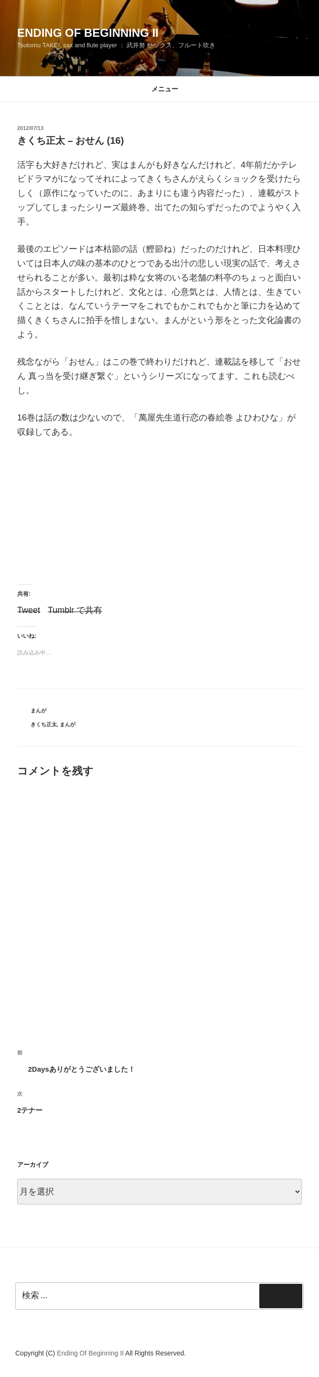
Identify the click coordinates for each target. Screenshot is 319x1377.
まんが (38, 710)
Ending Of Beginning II (88, 32)
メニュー (159, 89)
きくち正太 (44, 724)
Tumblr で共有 (75, 608)
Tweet (28, 608)
